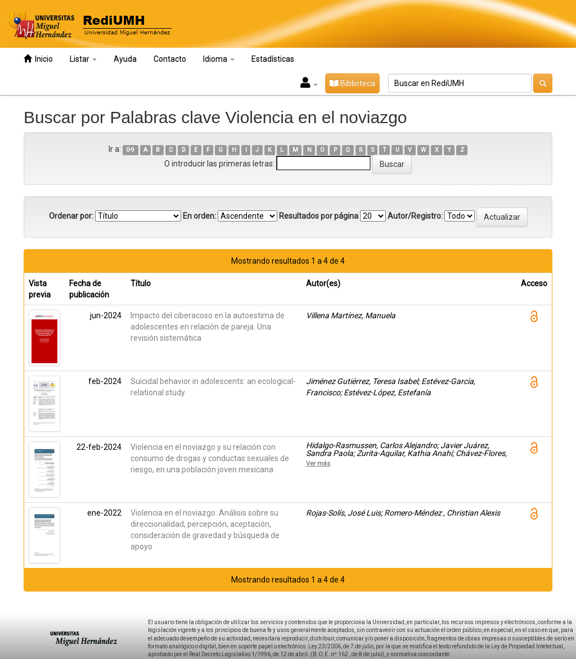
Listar (83, 59)
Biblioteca (352, 83)
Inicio (38, 59)
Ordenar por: (71, 215)
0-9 (130, 150)
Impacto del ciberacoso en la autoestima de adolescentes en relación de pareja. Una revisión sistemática (207, 326)
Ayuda (125, 59)
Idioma (219, 59)
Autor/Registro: (415, 215)
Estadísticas (272, 59)
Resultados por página (318, 215)
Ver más (318, 463)
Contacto (170, 59)
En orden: (199, 215)
